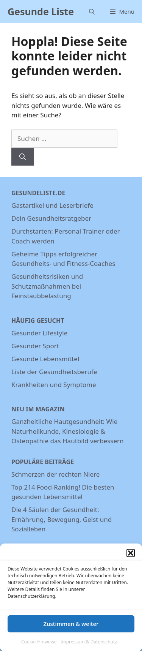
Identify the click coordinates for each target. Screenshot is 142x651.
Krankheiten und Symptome (53, 384)
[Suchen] (22, 157)
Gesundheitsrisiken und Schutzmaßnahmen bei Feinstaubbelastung (47, 286)
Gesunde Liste (41, 11)
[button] (130, 557)
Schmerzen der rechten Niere (55, 474)
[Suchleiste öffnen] (91, 11)
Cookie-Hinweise (38, 645)
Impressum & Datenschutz (88, 645)
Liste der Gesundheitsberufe (54, 371)
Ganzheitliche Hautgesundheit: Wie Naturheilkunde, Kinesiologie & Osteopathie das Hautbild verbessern (67, 431)
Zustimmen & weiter (71, 627)
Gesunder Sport (35, 345)
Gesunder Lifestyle (39, 333)
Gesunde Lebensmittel (45, 358)
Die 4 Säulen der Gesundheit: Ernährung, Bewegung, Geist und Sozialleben (61, 519)
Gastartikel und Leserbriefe (52, 205)
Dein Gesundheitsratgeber (51, 218)
